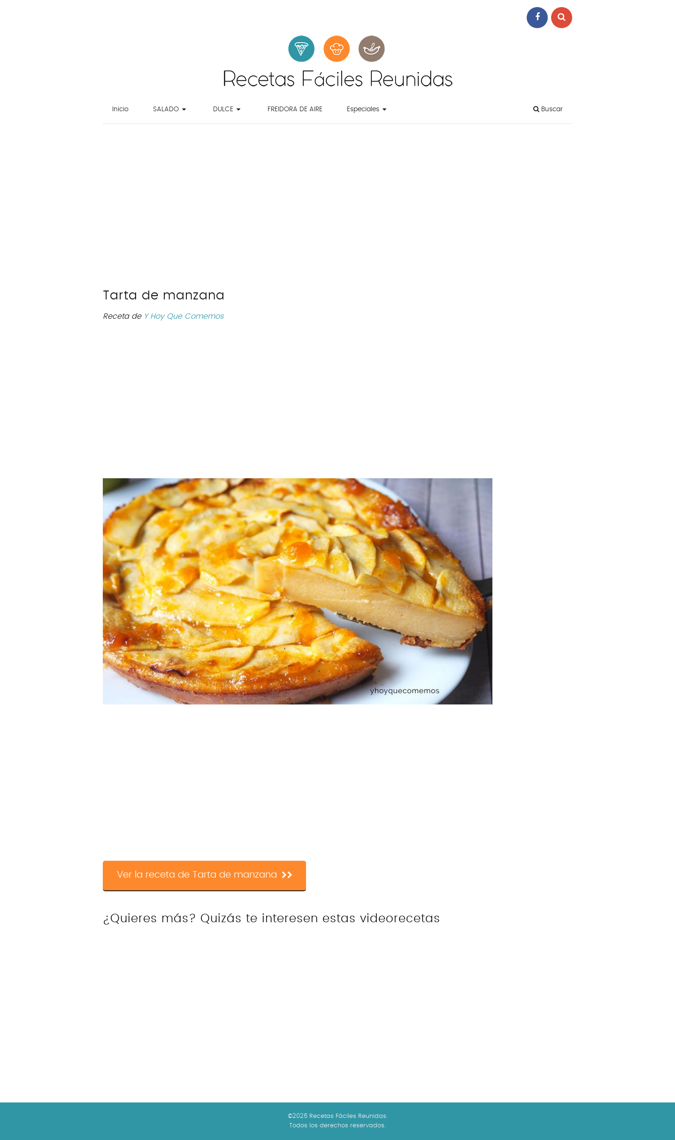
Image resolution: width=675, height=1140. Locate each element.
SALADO (166, 109)
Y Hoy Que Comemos (183, 316)
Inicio (120, 109)
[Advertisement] (337, 208)
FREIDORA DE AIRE (295, 109)
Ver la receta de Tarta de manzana (204, 875)
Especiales (363, 109)
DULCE (223, 109)
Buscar (548, 109)
